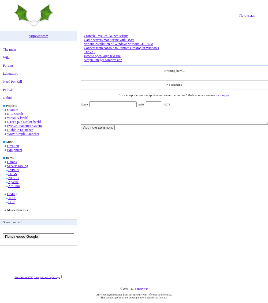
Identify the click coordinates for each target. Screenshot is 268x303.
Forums (8, 65)
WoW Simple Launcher (23, 134)
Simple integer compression (103, 60)
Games (12, 162)
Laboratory (10, 73)
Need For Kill (12, 82)
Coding (12, 194)
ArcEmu (14, 186)
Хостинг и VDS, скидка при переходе (37, 277)
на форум (222, 95)
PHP (11, 202)
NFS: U (13, 178)
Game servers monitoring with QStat (109, 40)
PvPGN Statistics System (24, 126)
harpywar (35, 36)
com (45, 36)
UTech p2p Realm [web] (24, 122)
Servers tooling (17, 166)
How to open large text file (102, 56)
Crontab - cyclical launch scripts (106, 36)
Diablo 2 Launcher (20, 130)
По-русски (247, 15)
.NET (12, 198)
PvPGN (8, 90)
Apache (13, 182)
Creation (13, 146)
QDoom (12, 110)
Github (8, 98)
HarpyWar (142, 288)
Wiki (6, 57)
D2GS (12, 174)
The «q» (89, 52)
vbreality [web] (17, 118)
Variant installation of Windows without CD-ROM (118, 44)
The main (9, 49)
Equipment (14, 150)
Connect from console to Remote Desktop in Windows (121, 48)
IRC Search (15, 114)
